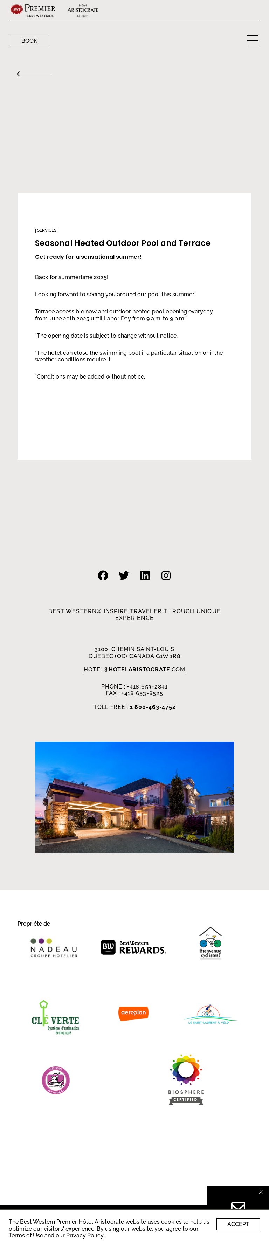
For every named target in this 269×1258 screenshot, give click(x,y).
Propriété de (34, 924)
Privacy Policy (84, 1235)
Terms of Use (26, 1235)
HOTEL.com (134, 669)
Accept (238, 1224)
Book (29, 40)
